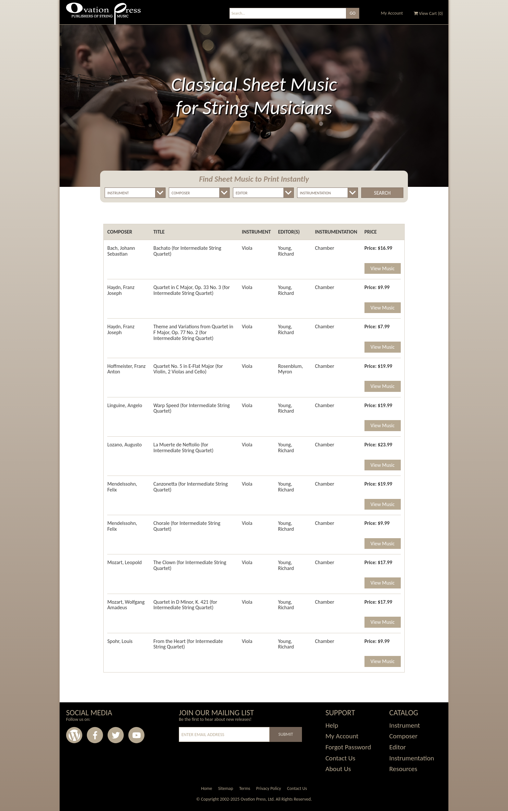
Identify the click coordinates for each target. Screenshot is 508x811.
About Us (338, 769)
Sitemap (225, 788)
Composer (403, 736)
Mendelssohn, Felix (122, 487)
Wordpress (74, 735)
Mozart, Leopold (124, 562)
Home (206, 788)
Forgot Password (348, 747)
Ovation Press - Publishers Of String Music (103, 16)
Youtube (136, 735)
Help (331, 725)
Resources (403, 769)
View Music (383, 268)
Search (382, 193)
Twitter (116, 735)
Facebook (95, 735)
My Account (392, 13)
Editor (397, 747)
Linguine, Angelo (124, 405)
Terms (244, 788)
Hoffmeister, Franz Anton (126, 369)
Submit (285, 734)
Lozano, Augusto (124, 445)
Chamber (324, 248)
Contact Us (340, 758)
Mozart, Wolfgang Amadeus (125, 605)
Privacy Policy (268, 788)
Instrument (404, 725)
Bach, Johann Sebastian (121, 251)
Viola (247, 248)
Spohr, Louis (120, 641)
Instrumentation (411, 758)
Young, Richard (286, 251)
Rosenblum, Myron (290, 369)
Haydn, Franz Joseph (120, 290)
